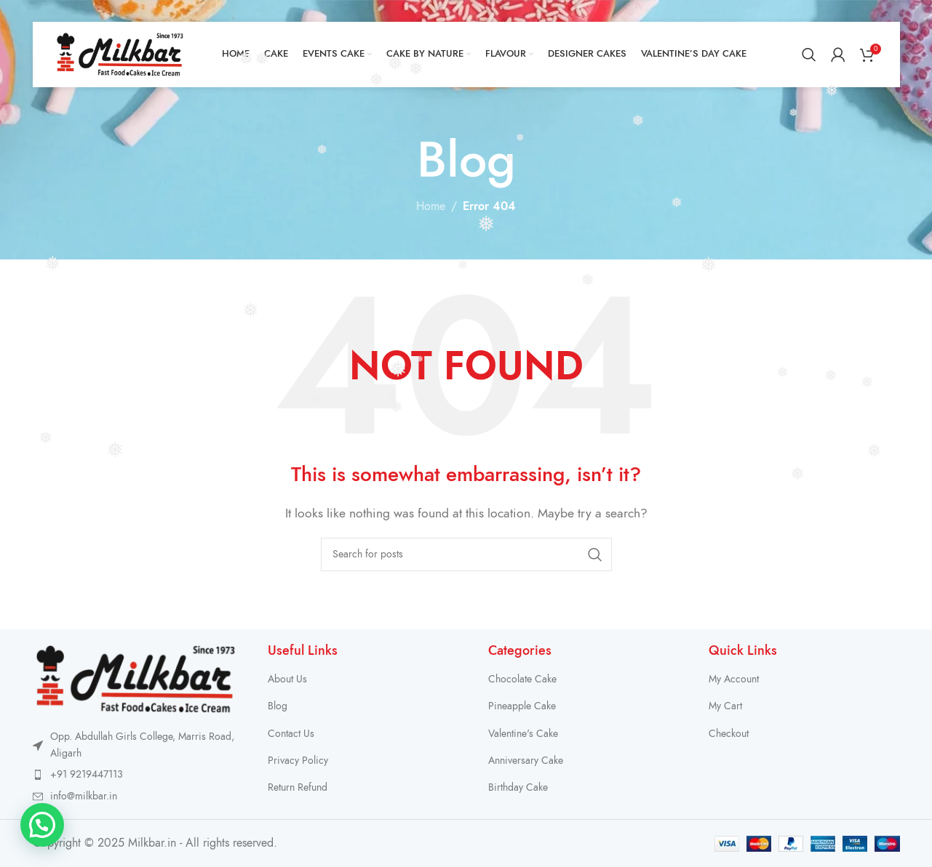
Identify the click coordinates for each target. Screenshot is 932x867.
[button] (42, 825)
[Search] (809, 54)
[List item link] (136, 775)
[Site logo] (120, 54)
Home (430, 206)
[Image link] (136, 678)
